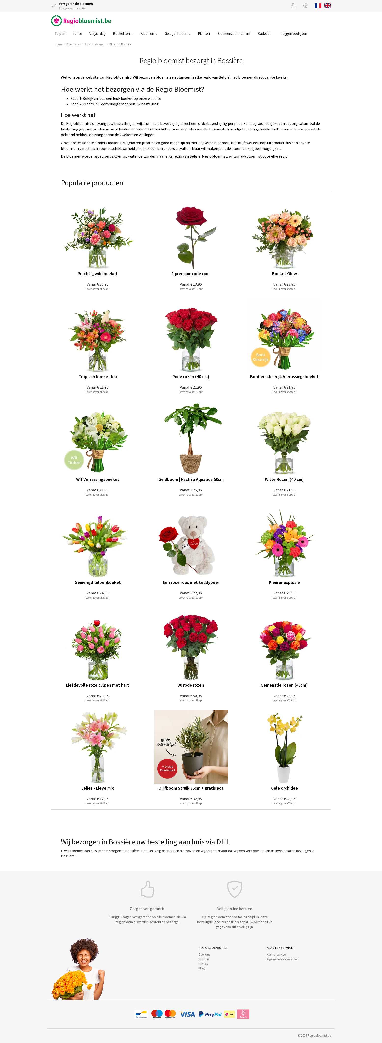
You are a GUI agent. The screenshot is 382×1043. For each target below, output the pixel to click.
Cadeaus (264, 33)
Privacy (203, 964)
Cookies (203, 959)
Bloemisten (73, 44)
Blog (201, 968)
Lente (77, 33)
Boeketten (123, 33)
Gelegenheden (178, 33)
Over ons (204, 955)
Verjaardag (97, 33)
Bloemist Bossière (120, 44)
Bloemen (148, 33)
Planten (204, 33)
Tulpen (60, 33)
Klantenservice (276, 955)
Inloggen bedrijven (293, 33)
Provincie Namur (95, 44)
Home (58, 44)
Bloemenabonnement (234, 33)
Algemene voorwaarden (282, 959)
